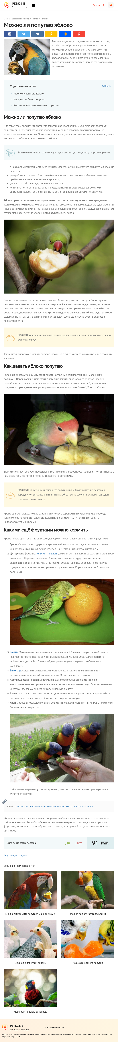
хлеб (76, 806)
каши (90, 806)
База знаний (17, 19)
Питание (44, 19)
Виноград (15, 670)
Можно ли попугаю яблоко (29, 93)
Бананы (14, 652)
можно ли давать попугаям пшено (36, 806)
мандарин (52, 553)
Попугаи (35, 19)
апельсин (40, 553)
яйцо (83, 806)
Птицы (27, 19)
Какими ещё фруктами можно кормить (36, 105)
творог (61, 806)
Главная (7, 19)
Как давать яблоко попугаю (29, 99)
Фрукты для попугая (15, 855)
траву (69, 806)
